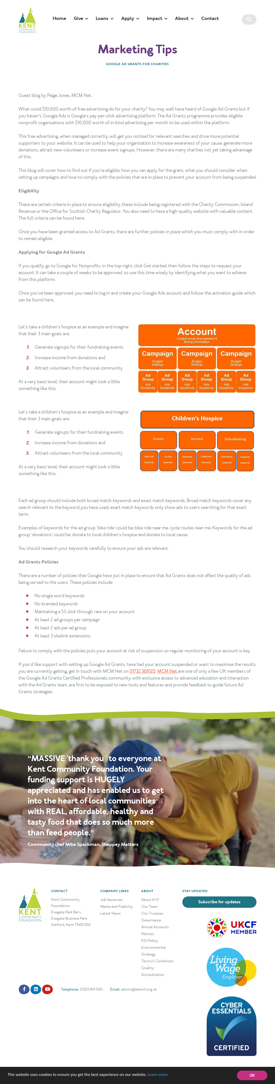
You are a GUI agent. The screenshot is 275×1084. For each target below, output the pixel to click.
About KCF (150, 899)
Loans (104, 18)
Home (59, 18)
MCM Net (167, 671)
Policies (147, 934)
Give (81, 18)
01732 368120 (142, 671)
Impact (157, 18)
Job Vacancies (111, 899)
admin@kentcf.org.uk (139, 989)
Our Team (149, 906)
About (184, 18)
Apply (130, 18)
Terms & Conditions (157, 961)
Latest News (110, 913)
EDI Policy (149, 940)
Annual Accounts (155, 927)
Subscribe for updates (219, 901)
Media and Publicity (116, 906)
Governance (151, 920)
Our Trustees (152, 913)
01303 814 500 (91, 989)
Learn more (158, 1075)
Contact (210, 18)
